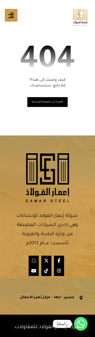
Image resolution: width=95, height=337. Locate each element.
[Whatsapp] (81, 324)
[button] (11, 15)
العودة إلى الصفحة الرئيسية (47, 101)
